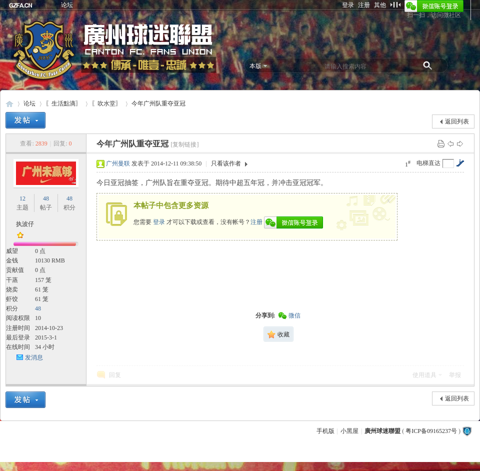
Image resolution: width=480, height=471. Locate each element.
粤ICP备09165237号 (431, 431)
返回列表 (457, 121)
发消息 (34, 357)
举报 (455, 375)
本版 (256, 66)
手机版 (325, 431)
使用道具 (424, 375)
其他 (380, 5)
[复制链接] (184, 144)
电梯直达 (428, 163)
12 (23, 198)
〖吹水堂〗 (107, 103)
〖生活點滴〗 (64, 103)
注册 (364, 5)
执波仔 (25, 224)
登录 (348, 5)
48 (46, 198)
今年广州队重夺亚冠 (159, 103)
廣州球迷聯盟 (10, 103)
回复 (115, 375)
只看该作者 (226, 163)
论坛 (67, 5)
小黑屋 (349, 431)
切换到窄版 (395, 4)
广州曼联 (118, 163)
